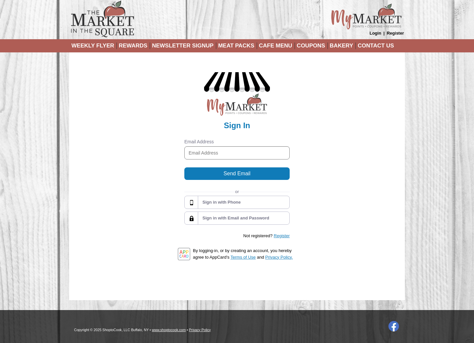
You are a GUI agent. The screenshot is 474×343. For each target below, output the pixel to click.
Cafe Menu (275, 46)
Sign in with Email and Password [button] (235, 217)
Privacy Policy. (279, 257)
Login (375, 33)
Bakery (341, 46)
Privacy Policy (200, 330)
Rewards (133, 46)
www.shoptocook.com (169, 330)
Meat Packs (236, 46)
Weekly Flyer (92, 46)
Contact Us (376, 46)
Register (395, 33)
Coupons (311, 46)
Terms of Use (243, 257)
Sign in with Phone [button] (221, 202)
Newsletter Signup (183, 46)
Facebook (393, 326)
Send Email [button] (237, 173)
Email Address (199, 141)
